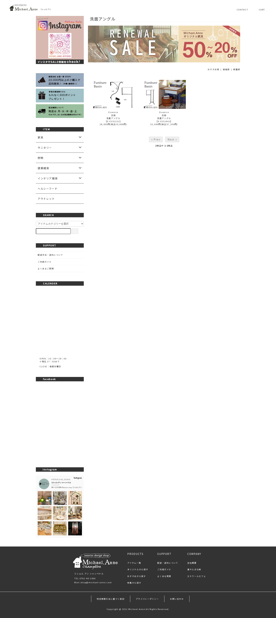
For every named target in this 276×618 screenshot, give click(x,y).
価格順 (226, 69)
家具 (40, 137)
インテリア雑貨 (48, 178)
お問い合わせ (177, 598)
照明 (40, 158)
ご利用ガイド (45, 261)
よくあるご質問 (46, 268)
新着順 (236, 69)
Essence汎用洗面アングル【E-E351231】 (113, 117)
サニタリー (45, 147)
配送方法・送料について (50, 254)
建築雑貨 (43, 168)
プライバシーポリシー (147, 598)
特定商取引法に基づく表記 (111, 598)
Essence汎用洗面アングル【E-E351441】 (164, 117)
